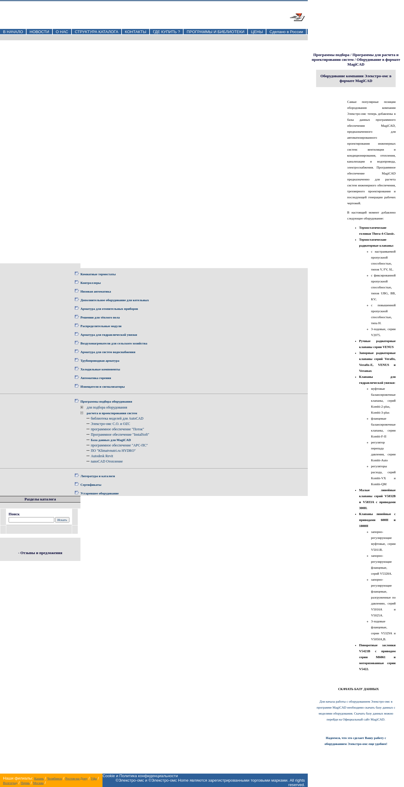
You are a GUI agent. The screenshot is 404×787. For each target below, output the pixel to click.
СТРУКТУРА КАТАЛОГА (96, 32)
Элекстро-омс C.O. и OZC (110, 424)
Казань (39, 778)
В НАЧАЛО (13, 32)
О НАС (62, 32)
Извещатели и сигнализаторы (102, 386)
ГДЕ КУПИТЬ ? (166, 32)
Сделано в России (286, 32)
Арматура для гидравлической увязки (108, 334)
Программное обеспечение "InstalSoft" (120, 434)
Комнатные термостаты (98, 274)
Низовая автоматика (95, 291)
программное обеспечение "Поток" (117, 429)
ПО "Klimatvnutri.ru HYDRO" (113, 451)
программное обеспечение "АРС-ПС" (119, 445)
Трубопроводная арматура (99, 360)
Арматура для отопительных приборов (109, 308)
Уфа (94, 778)
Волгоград (10, 783)
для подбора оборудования (107, 407)
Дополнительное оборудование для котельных (114, 300)
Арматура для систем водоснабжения (107, 352)
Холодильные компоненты (100, 369)
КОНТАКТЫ (135, 32)
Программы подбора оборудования (106, 401)
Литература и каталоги (97, 476)
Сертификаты (90, 484)
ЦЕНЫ (257, 32)
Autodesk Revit (102, 456)
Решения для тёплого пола (100, 317)
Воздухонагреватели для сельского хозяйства (113, 343)
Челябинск (54, 778)
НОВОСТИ (39, 32)
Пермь (25, 783)
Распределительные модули (101, 326)
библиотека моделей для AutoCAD (117, 418)
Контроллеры (90, 283)
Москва (38, 783)
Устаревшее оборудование (99, 493)
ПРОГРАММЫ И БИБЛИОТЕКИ (215, 32)
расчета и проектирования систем (112, 413)
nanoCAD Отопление (107, 461)
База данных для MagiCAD (111, 440)
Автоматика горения (95, 378)
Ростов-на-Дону (76, 778)
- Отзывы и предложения (40, 553)
